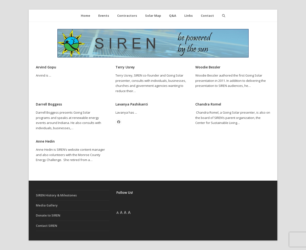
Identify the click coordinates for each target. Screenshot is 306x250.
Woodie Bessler (207, 67)
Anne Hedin (45, 141)
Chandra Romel (208, 104)
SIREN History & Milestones (56, 195)
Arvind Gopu (46, 67)
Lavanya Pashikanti (131, 104)
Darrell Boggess (49, 104)
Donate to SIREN (48, 215)
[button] (223, 16)
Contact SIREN (46, 225)
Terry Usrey (125, 67)
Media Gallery (47, 205)
